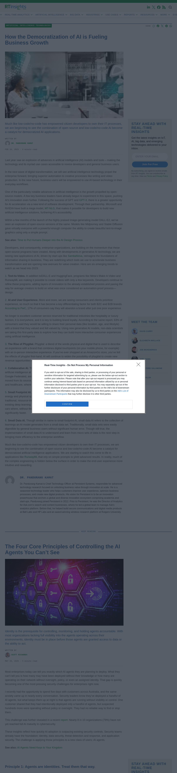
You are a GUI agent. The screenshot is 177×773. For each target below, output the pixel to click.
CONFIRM (67, 404)
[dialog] (88, 386)
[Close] (139, 365)
